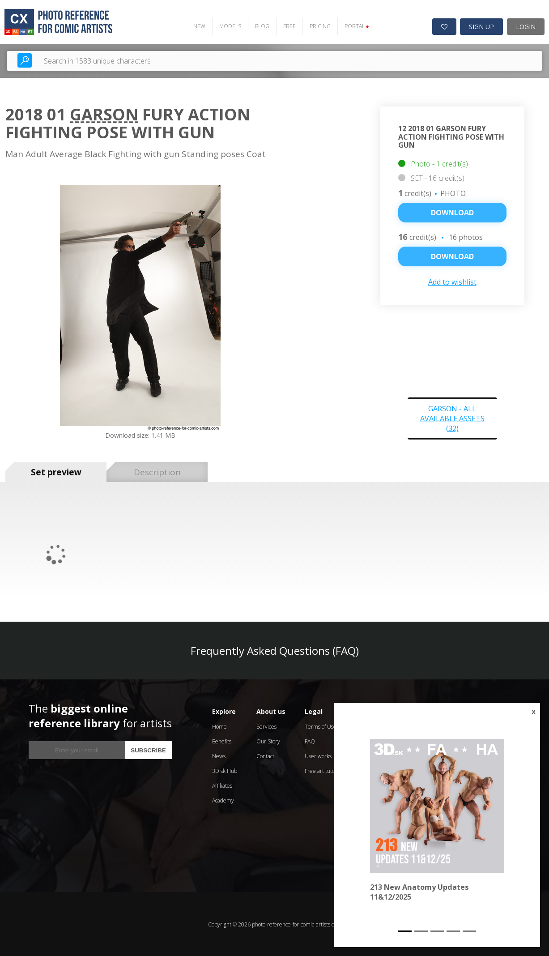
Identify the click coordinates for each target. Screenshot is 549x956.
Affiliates (222, 785)
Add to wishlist (452, 281)
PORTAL (354, 25)
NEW (197, 25)
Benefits (221, 740)
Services (266, 726)
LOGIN (526, 25)
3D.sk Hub (224, 770)
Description (157, 471)
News (219, 755)
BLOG (259, 25)
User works (318, 755)
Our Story (268, 740)
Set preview (56, 471)
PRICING (317, 25)
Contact (265, 755)
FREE (287, 25)
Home (219, 726)
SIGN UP (481, 25)
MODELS (227, 25)
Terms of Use (320, 726)
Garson (104, 113)
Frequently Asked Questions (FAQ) (275, 649)
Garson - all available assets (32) (452, 417)
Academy (223, 799)
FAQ (310, 740)
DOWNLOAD (452, 255)
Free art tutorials (325, 770)
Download (452, 212)
